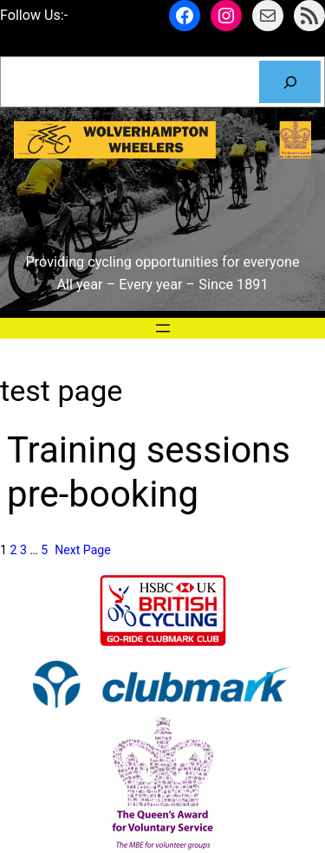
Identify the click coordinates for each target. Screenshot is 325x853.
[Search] (290, 82)
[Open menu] (163, 328)
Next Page (83, 550)
